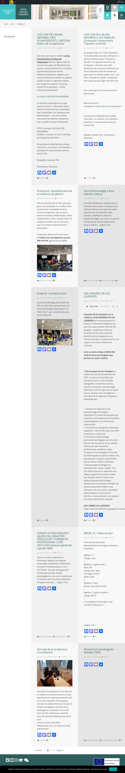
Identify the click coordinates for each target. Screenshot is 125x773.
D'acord (113, 769)
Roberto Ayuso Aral (46, 198)
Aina (103, 280)
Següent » (60, 750)
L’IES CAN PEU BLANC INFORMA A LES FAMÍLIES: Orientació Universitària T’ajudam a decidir (99, 39)
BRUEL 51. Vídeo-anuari (98, 533)
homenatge (110, 280)
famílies (115, 740)
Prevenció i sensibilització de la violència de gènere (54, 192)
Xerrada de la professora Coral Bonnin (52, 650)
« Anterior (38, 750)
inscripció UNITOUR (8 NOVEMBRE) (53, 96)
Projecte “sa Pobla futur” (52, 293)
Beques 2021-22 (61, 636)
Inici (6, 24)
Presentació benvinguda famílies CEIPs (98, 650)
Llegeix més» (105, 225)
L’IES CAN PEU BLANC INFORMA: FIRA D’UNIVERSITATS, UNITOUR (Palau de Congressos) (53, 39)
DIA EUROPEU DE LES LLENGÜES (97, 295)
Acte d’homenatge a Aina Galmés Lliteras (99, 192)
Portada (42, 178)
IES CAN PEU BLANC (8, 12)
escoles (109, 740)
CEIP (103, 740)
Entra (122, 2)
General (42, 280)
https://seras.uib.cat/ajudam (108, 106)
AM (12, 24)
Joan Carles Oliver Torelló (48, 48)
